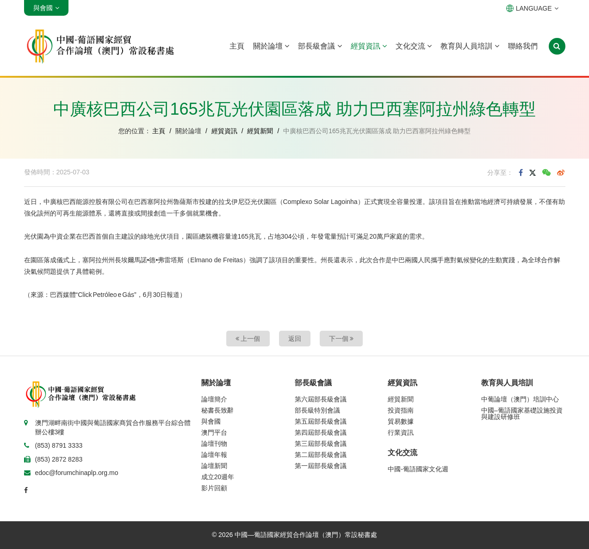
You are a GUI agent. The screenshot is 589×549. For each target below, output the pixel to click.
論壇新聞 (214, 465)
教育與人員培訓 (469, 46)
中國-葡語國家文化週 (418, 469)
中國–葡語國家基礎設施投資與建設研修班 (522, 413)
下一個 (341, 338)
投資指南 (401, 410)
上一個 (248, 338)
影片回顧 (214, 488)
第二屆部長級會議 (321, 454)
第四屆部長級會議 (321, 432)
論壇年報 (214, 454)
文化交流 (414, 46)
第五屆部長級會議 (321, 421)
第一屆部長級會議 (321, 465)
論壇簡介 (214, 399)
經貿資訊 (369, 46)
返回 (294, 338)
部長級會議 (319, 46)
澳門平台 (214, 432)
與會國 (211, 421)
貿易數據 (401, 421)
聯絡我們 (523, 46)
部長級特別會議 (317, 410)
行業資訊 (401, 432)
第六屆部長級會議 (321, 399)
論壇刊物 (214, 443)
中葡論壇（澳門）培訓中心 (520, 399)
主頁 (236, 46)
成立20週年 (218, 477)
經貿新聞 (260, 131)
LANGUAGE (532, 8)
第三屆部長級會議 (321, 443)
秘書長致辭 (217, 410)
